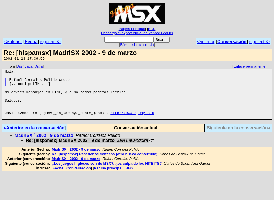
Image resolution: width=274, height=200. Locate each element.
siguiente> (50, 41)
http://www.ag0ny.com (132, 122)
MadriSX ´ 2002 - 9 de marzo (44, 146)
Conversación (232, 41)
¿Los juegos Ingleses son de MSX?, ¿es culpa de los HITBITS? (107, 174)
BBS (152, 29)
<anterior (13, 41)
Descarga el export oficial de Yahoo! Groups (137, 33)
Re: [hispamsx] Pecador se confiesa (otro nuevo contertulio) (104, 165)
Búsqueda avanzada (137, 44)
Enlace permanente (250, 67)
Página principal (132, 29)
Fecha (31, 41)
